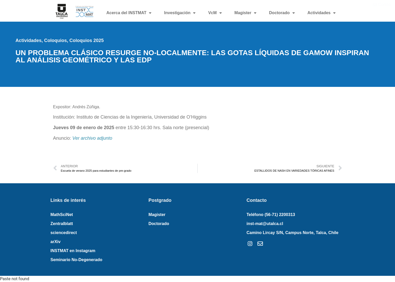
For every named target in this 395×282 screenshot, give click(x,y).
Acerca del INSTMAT (128, 13)
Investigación (180, 13)
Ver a (77, 138)
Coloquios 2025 (86, 40)
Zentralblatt (62, 223)
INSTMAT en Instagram (73, 250)
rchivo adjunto (97, 138)
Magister (245, 13)
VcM (215, 13)
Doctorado (282, 13)
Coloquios (55, 40)
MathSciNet (62, 214)
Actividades (321, 13)
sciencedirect (64, 232)
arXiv (56, 241)
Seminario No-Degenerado (76, 260)
